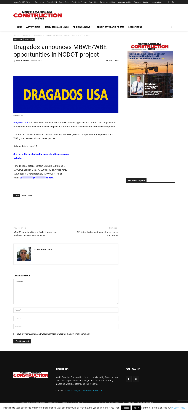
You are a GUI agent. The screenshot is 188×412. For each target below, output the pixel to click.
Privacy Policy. (178, 407)
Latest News (29, 39)
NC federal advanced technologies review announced (97, 234)
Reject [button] (136, 408)
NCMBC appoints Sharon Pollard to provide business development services (35, 234)
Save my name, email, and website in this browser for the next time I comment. (53, 334)
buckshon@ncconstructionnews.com (85, 390)
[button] (171, 27)
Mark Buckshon (22, 60)
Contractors (26, 35)
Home (16, 35)
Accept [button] (126, 408)
